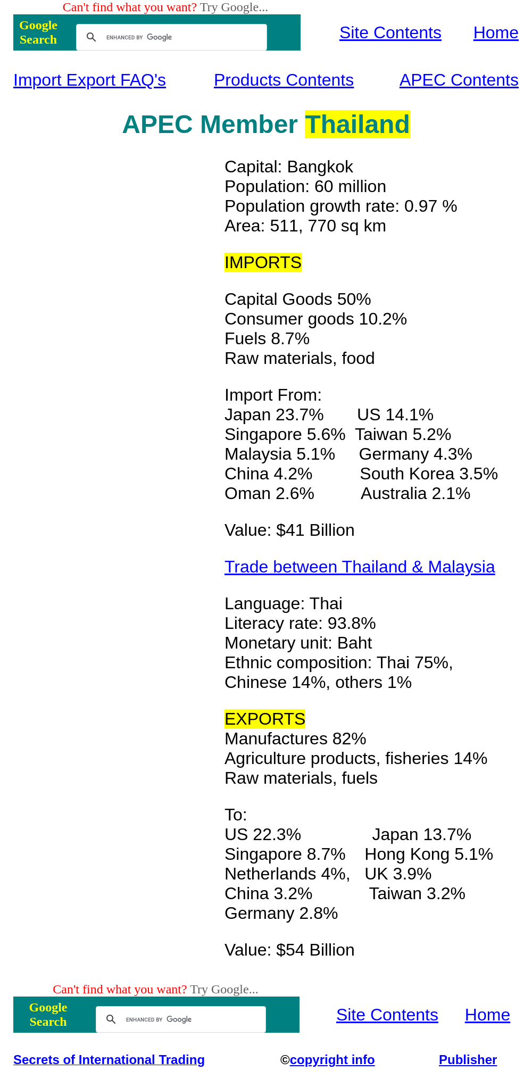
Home (496, 32)
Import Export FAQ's (89, 79)
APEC (157, 124)
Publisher (468, 1059)
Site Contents (390, 32)
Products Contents (284, 79)
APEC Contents (459, 79)
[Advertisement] (119, 316)
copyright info (332, 1059)
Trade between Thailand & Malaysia (360, 566)
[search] (170, 37)
